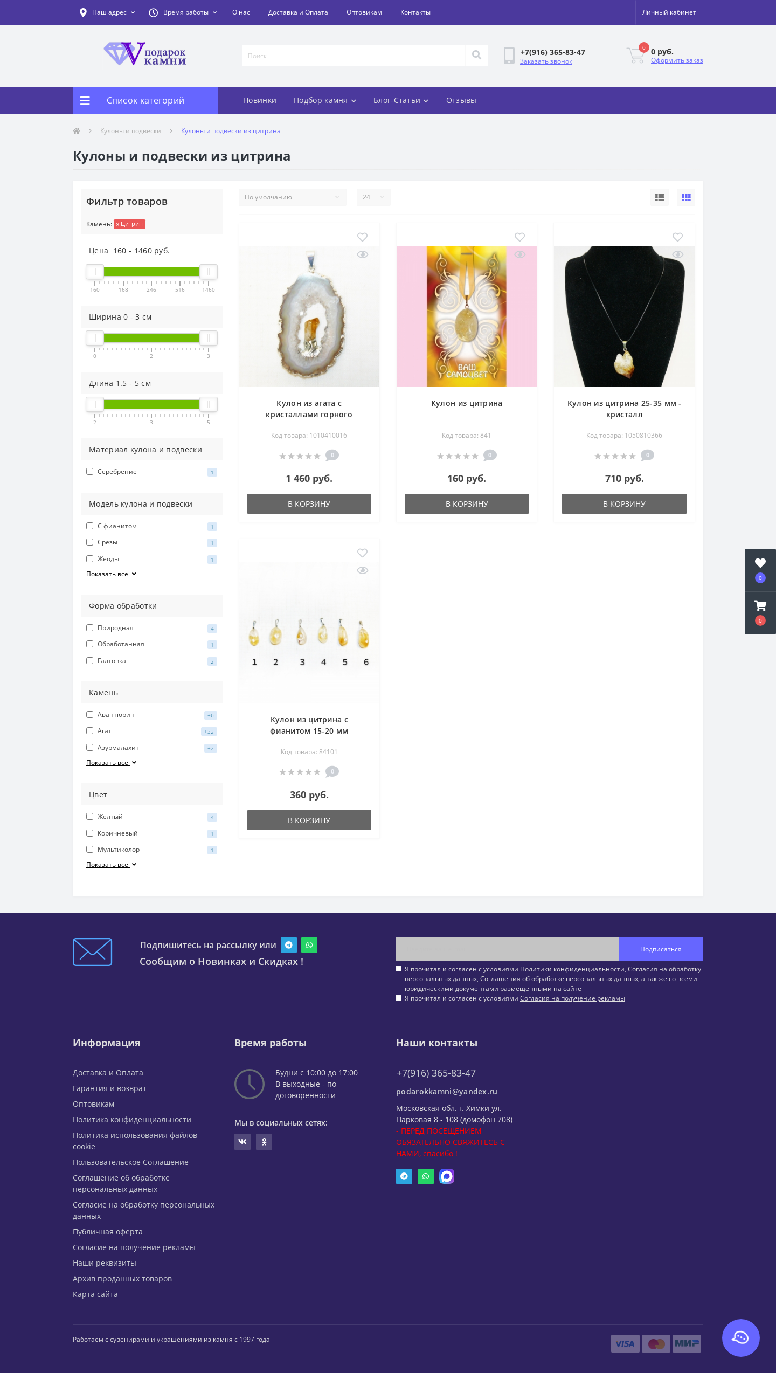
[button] (183, 12)
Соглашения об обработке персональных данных (559, 978)
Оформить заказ (677, 60)
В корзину (309, 504)
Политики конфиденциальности (572, 969)
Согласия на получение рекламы (572, 998)
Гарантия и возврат (110, 1088)
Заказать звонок (546, 61)
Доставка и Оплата (298, 12)
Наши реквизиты (104, 1263)
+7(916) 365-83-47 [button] (436, 1073)
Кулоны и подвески (130, 130)
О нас (241, 12)
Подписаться (661, 949)
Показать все (112, 573)
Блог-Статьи (401, 100)
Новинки (259, 100)
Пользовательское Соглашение (131, 1162)
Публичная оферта (108, 1231)
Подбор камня (325, 100)
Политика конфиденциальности (132, 1119)
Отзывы (461, 100)
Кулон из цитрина (467, 403)
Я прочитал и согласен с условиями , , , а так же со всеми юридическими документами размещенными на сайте (553, 978)
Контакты (415, 12)
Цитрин (129, 223)
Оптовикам (364, 12)
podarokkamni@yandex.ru (447, 1091)
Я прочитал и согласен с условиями (515, 998)
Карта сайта (95, 1294)
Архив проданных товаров (122, 1278)
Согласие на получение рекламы (134, 1247)
